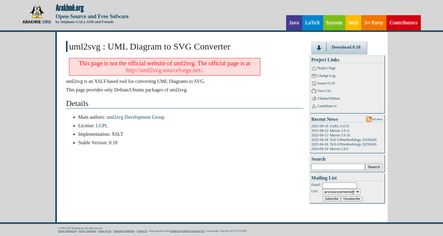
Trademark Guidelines (124, 231)
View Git (324, 91)
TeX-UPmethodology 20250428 (353, 140)
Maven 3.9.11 (340, 130)
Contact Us (142, 231)
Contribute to (327, 106)
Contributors (403, 22)
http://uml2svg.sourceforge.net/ (164, 70)
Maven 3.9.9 (339, 149)
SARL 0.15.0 (339, 126)
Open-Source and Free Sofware (92, 16)
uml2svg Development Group (135, 117)
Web (353, 22)
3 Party (373, 23)
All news (377, 119)
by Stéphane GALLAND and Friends (85, 22)
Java (294, 22)
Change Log (326, 76)
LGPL (102, 125)
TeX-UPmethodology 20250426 (353, 144)
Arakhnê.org (70, 8)
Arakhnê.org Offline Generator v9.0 (187, 231)
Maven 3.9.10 (340, 135)
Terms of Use (104, 231)
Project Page (326, 68)
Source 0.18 (326, 83)
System (334, 22)
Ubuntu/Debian (328, 98)
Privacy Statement (87, 231)
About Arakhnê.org (67, 231)
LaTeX (312, 22)
